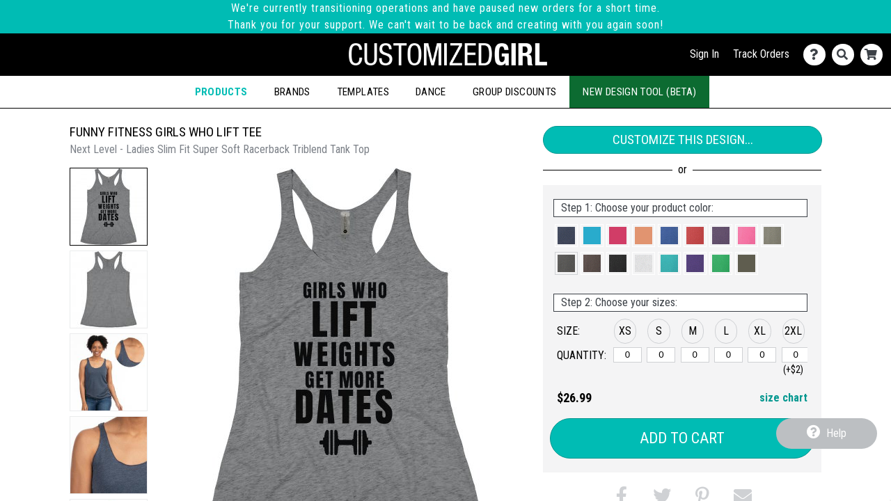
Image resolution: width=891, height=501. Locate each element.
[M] (695, 355)
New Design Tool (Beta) (639, 92)
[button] (108, 206)
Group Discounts (514, 92)
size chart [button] (783, 397)
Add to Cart (682, 438)
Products (221, 92)
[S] (661, 355)
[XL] (762, 355)
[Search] (846, 54)
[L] (728, 355)
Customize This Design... (683, 140)
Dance (431, 92)
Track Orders (761, 54)
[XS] (627, 355)
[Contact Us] (817, 54)
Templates (363, 92)
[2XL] (796, 355)
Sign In (704, 54)
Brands (292, 92)
